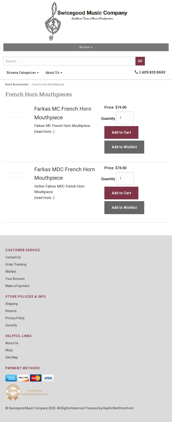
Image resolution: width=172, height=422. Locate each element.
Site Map (11, 357)
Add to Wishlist (124, 147)
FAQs (9, 350)
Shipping (11, 304)
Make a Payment (17, 286)
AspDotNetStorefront (118, 408)
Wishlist (10, 271)
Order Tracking (15, 264)
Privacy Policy (15, 318)
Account (86, 47)
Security (11, 325)
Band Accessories (16, 84)
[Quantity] (125, 118)
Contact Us (13, 257)
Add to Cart (121, 132)
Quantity (108, 118)
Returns (11, 311)
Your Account (15, 279)
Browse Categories (23, 72)
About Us (53, 72)
